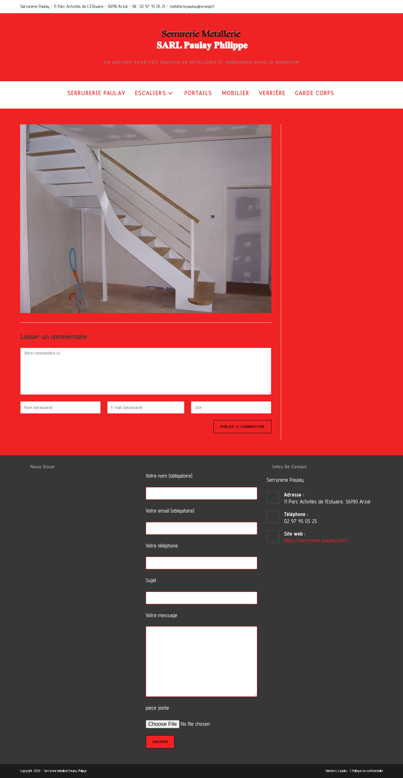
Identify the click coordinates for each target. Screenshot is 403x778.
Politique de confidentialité (367, 770)
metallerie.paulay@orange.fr (192, 6)
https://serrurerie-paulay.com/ (316, 540)
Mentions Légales (337, 770)
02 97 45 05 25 (152, 6)
